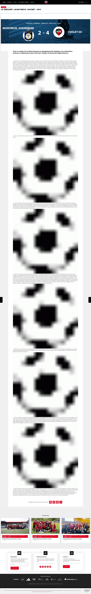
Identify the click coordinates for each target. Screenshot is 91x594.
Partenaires (81, 2)
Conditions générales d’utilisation (46, 591)
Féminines (3, 7)
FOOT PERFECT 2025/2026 (23, 2)
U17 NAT (15, 2)
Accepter (87, 590)
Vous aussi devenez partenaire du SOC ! (54, 583)
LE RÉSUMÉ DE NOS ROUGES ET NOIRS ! (11, 539)
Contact (32, 2)
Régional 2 (9, 2)
